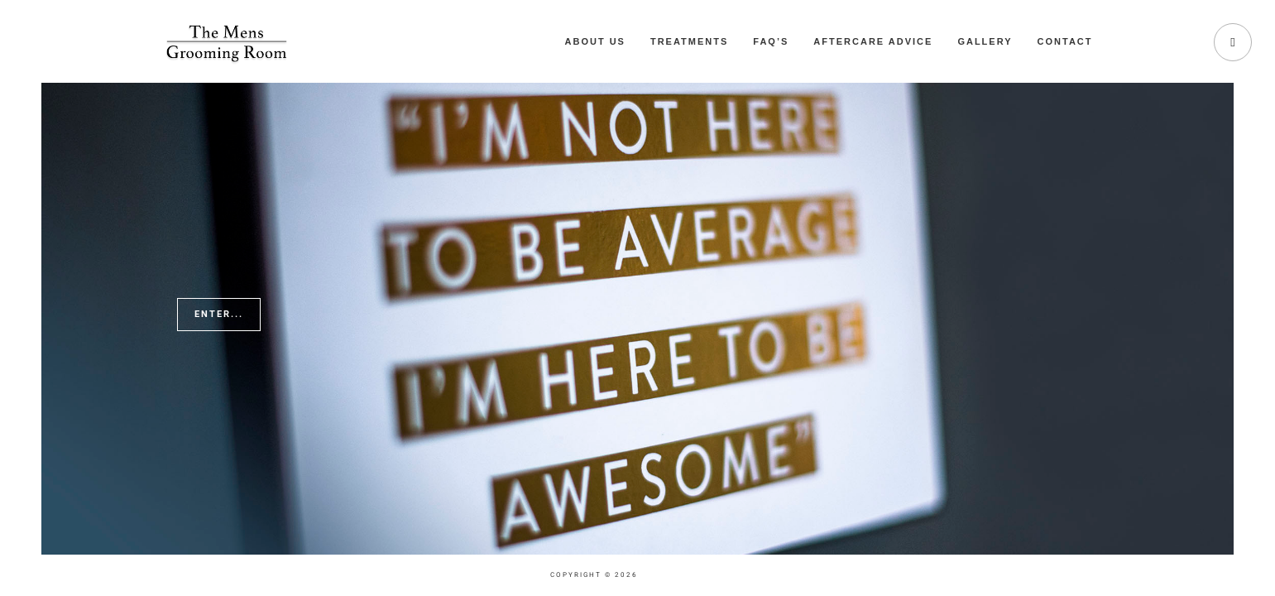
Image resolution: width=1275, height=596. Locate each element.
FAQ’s (770, 41)
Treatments (689, 41)
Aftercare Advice (872, 41)
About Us (595, 41)
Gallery (984, 41)
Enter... (218, 314)
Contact (1065, 41)
